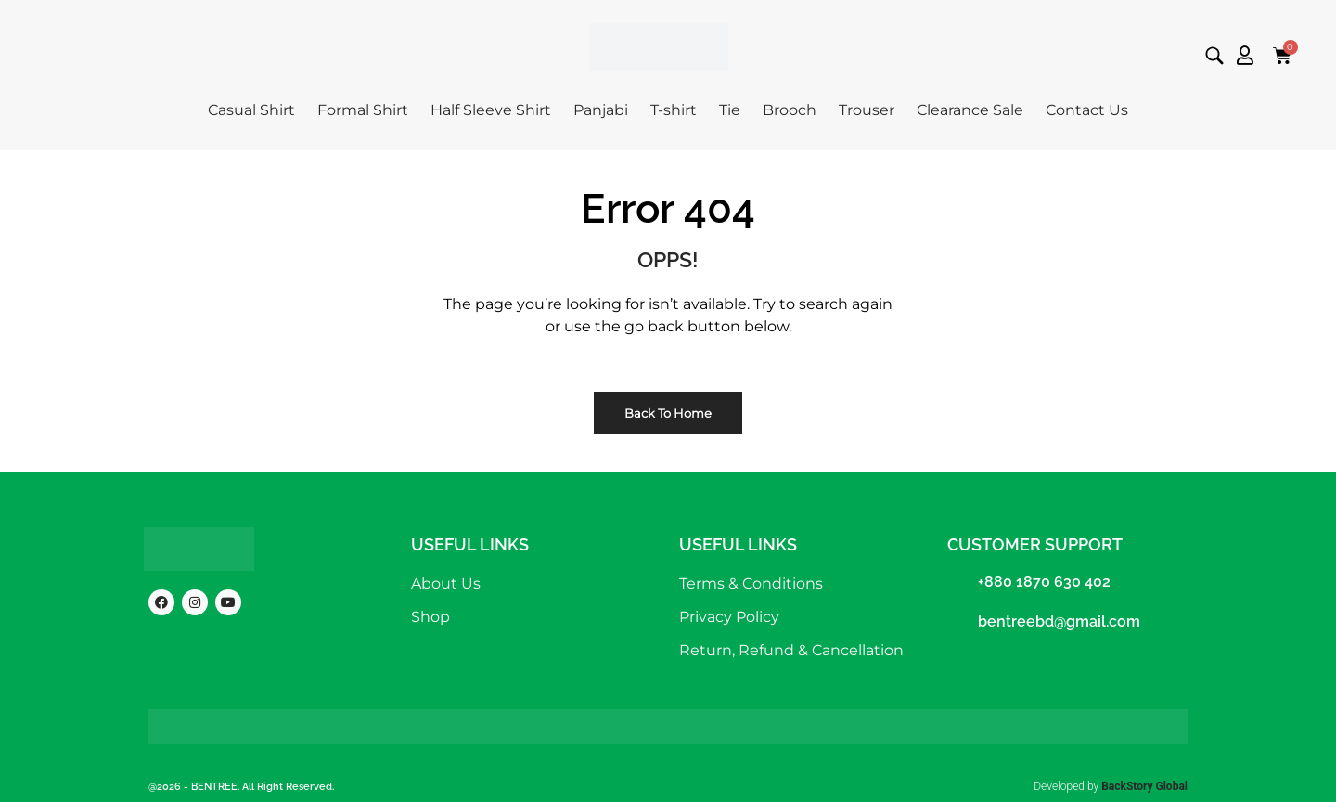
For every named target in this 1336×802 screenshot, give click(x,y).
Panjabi (600, 110)
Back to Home (668, 413)
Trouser (866, 110)
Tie (729, 110)
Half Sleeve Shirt (490, 110)
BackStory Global (1144, 786)
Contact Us (1087, 110)
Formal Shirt (362, 110)
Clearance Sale (970, 110)
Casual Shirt (251, 110)
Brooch (789, 110)
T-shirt (673, 110)
